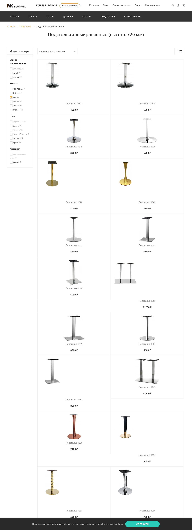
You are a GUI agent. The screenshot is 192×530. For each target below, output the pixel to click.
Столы (50, 16)
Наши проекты (152, 5)
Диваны (68, 16)
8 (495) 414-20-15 (55, 5)
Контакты (94, 5)
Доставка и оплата (122, 5)
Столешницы (132, 16)
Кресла (87, 16)
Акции (138, 5)
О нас (105, 5)
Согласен (142, 524)
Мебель (14, 16)
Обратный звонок (79, 6)
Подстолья (108, 16)
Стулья (32, 16)
